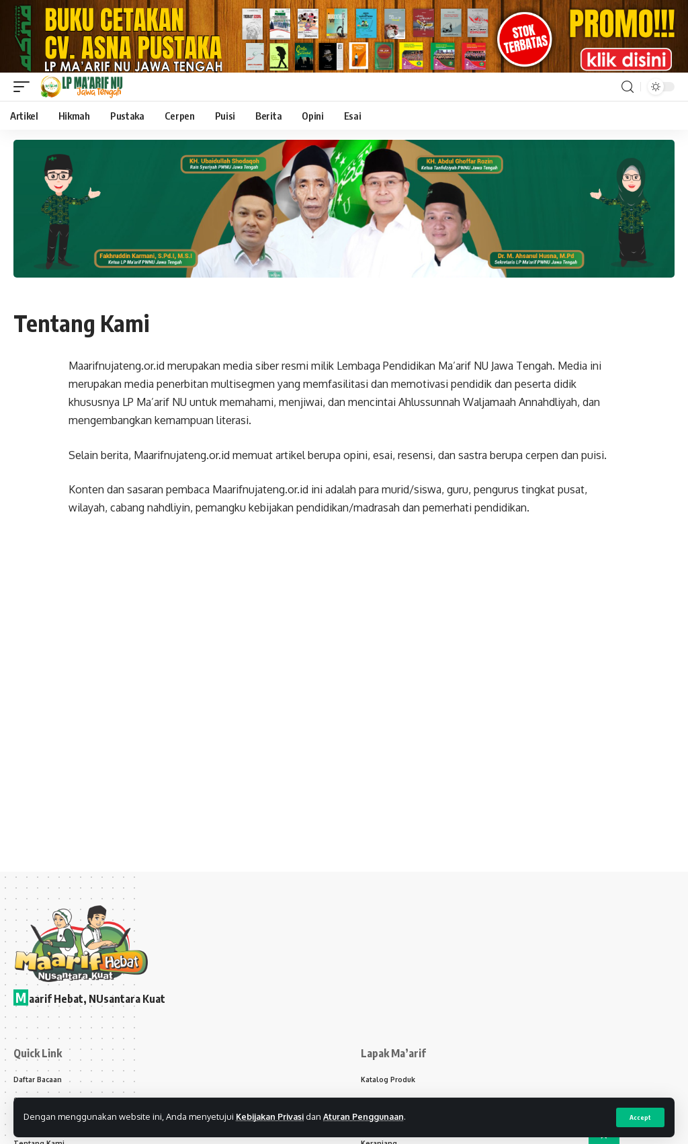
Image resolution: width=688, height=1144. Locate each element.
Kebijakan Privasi (272, 1116)
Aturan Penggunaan (370, 1116)
